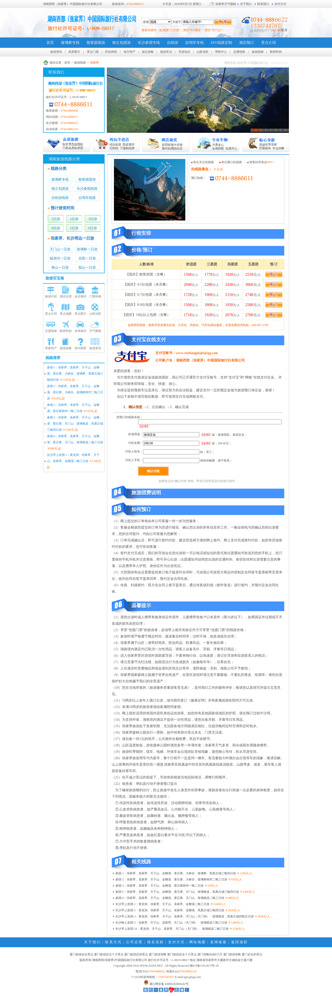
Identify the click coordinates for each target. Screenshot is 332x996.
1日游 (55, 219)
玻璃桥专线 (60, 179)
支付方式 (280, 4)
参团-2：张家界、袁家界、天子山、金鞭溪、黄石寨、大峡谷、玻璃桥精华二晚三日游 (75, 392)
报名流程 (155, 942)
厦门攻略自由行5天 (209, 954)
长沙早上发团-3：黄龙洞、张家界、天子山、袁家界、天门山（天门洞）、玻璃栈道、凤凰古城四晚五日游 (184, 916)
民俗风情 (111, 51)
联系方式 (113, 942)
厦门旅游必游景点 (136, 954)
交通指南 (239, 51)
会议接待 (80, 296)
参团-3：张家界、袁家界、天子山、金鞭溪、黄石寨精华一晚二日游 (159, 885)
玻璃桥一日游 (87, 249)
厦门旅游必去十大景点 (109, 954)
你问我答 (80, 348)
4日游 (55, 228)
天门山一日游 (60, 249)
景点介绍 (51, 313)
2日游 (74, 219)
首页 (67, 62)
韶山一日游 (87, 267)
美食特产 (51, 348)
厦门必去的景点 (252, 954)
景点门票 (93, 51)
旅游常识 (166, 51)
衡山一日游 (60, 267)
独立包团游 (60, 188)
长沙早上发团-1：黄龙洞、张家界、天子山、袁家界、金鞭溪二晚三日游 (162, 904)
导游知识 (184, 51)
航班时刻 (66, 331)
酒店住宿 (66, 296)
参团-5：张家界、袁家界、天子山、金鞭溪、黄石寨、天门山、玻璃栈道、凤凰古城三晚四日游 (75, 423)
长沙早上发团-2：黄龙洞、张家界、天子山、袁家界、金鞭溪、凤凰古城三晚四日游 (169, 910)
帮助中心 (221, 51)
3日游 (92, 219)
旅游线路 (80, 62)
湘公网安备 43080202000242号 (169, 984)
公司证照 (134, 942)
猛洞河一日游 (60, 258)
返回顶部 (239, 942)
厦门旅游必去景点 (81, 954)
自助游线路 (60, 198)
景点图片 (80, 313)
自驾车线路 (87, 198)
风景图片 (74, 51)
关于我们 (246, 4)
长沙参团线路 (87, 188)
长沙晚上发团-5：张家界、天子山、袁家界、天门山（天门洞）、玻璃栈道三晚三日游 (171, 922)
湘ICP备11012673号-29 (204, 965)
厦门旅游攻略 (157, 954)
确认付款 (153, 471)
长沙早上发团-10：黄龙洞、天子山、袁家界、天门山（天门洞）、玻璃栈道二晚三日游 (172, 928)
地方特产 (129, 51)
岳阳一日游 (87, 258)
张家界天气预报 (225, 4)
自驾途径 (80, 331)
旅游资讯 (56, 51)
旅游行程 (51, 296)
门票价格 (95, 296)
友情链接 (218, 942)
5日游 (74, 228)
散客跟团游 (87, 179)
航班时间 (276, 51)
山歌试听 (202, 51)
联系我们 (263, 4)
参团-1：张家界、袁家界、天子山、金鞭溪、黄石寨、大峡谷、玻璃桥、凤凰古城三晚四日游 (75, 373)
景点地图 (66, 313)
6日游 (92, 228)
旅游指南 (258, 51)
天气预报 (95, 331)
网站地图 (197, 942)
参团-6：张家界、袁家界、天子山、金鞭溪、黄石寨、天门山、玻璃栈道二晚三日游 (169, 898)
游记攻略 (148, 51)
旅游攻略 (66, 348)
